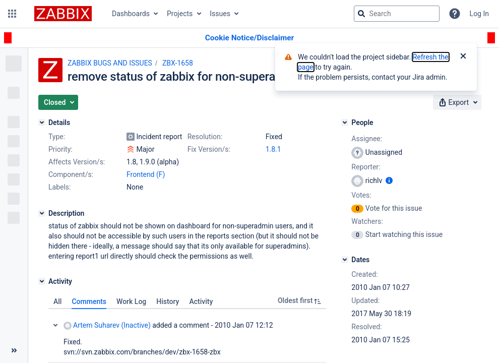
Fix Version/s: (209, 149)
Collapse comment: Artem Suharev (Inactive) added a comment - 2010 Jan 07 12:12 (55, 325)
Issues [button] (220, 14)
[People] (344, 122)
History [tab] (167, 301)
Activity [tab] (201, 301)
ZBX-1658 (177, 63)
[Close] (463, 57)
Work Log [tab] (131, 301)
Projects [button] (180, 14)
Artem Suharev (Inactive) (107, 325)
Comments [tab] (89, 301)
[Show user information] (389, 180)
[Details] (41, 122)
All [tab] (57, 301)
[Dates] (344, 259)
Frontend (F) (146, 174)
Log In (479, 14)
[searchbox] (397, 14)
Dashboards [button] (131, 14)
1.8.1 (273, 149)
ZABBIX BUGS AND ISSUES (110, 63)
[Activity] (41, 281)
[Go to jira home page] (63, 14)
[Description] (41, 213)
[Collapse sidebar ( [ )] (14, 350)
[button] (12, 14)
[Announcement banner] (249, 38)
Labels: (59, 187)
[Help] (455, 14)
